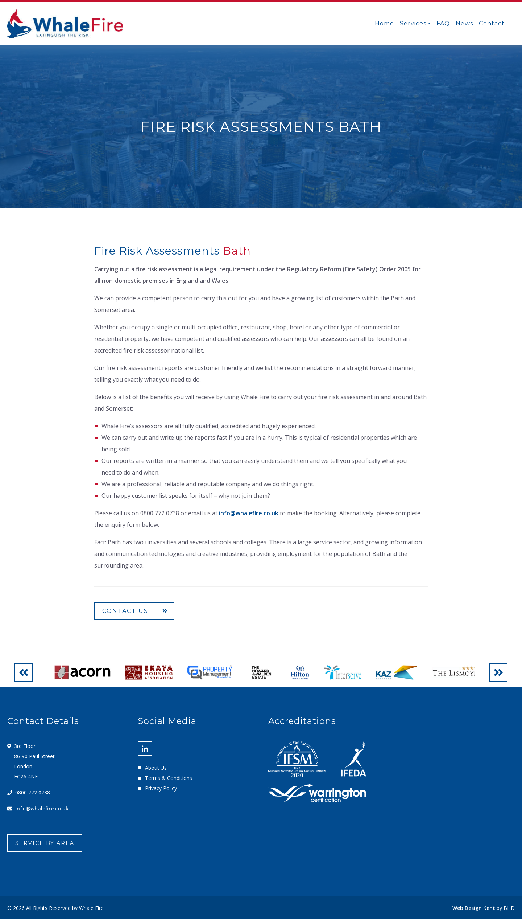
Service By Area (44, 841)
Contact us (138, 611)
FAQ (443, 23)
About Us (156, 766)
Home (384, 23)
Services (413, 23)
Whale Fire (65, 23)
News (464, 23)
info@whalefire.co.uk (248, 513)
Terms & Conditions (168, 776)
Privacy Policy (161, 786)
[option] (82, 671)
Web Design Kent (473, 906)
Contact (492, 23)
